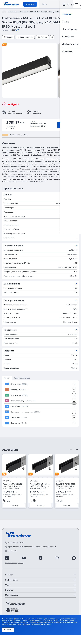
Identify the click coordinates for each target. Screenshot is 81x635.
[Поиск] (68, 4)
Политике (25, 624)
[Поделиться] (52, 37)
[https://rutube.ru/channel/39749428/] (57, 558)
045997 (7, 480)
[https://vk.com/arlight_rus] (7, 558)
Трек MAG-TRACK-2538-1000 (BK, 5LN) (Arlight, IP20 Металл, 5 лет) (13, 486)
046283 (60, 480)
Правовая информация (14, 563)
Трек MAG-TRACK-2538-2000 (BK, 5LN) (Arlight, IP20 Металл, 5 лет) (39, 486)
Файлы (7, 378)
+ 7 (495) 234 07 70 (16, 542)
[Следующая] (76, 449)
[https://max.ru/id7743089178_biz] (74, 558)
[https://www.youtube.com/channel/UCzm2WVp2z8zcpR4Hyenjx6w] (24, 558)
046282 (34, 480)
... (4, 12)
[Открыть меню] (77, 4)
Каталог (30, 4)
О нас (7, 585)
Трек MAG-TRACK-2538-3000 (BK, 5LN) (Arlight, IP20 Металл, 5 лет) (66, 486)
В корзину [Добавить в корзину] (66, 125)
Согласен (8, 630)
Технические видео (22, 378)
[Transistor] (10, 4)
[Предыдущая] (71, 449)
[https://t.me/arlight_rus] (40, 558)
